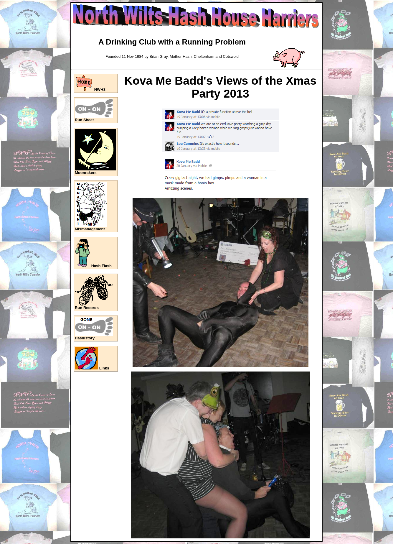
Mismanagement (90, 229)
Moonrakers (86, 172)
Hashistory (85, 338)
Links (104, 368)
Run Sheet (84, 120)
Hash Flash (101, 266)
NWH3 (99, 89)
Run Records (87, 307)
